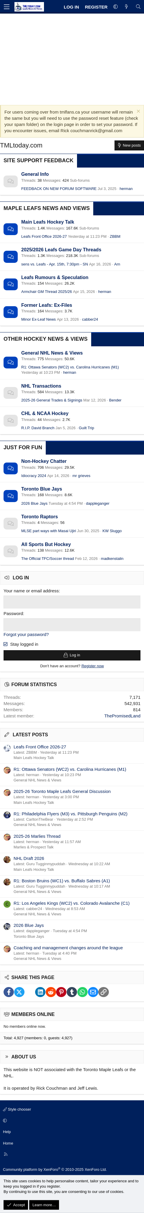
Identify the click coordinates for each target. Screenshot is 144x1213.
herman (126, 188)
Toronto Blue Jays (41, 488)
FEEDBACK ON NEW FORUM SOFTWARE (58, 188)
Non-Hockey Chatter (44, 461)
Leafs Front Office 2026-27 (44, 236)
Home (8, 1143)
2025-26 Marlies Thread (37, 836)
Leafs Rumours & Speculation (55, 277)
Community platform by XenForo (55, 1169)
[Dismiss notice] (137, 112)
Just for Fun (23, 447)
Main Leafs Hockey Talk (47, 221)
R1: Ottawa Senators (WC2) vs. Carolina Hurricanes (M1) (70, 367)
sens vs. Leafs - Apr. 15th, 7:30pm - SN (54, 264)
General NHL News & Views (52, 352)
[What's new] (126, 7)
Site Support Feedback (38, 160)
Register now (92, 666)
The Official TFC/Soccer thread (47, 558)
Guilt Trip (86, 428)
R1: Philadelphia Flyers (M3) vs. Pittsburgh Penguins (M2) (70, 813)
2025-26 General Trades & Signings (51, 400)
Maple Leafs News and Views (47, 208)
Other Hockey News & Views (46, 339)
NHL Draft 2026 (29, 858)
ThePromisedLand (122, 715)
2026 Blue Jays (34, 503)
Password (13, 613)
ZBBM (115, 236)
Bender (115, 400)
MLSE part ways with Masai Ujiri (48, 531)
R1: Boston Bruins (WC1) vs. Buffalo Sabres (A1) (62, 880)
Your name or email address (31, 590)
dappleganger (97, 503)
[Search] (138, 7)
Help (7, 1132)
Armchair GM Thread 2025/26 (46, 291)
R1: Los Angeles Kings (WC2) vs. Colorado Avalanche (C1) (72, 903)
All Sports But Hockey (46, 544)
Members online (33, 1014)
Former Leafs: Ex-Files (46, 305)
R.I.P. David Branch (37, 428)
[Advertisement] (72, 58)
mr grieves (82, 475)
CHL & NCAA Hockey (44, 413)
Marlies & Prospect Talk (34, 847)
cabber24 (90, 319)
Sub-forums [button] (80, 180)
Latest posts (30, 734)
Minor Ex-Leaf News (38, 319)
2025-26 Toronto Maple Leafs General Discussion (62, 791)
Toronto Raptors (39, 516)
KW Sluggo (112, 531)
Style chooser (17, 1109)
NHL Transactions (41, 386)
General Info (35, 174)
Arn (117, 264)
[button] (115, 7)
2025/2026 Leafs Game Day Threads (61, 249)
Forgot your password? (26, 634)
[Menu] (6, 7)
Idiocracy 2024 (33, 475)
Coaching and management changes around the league (68, 947)
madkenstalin (112, 558)
